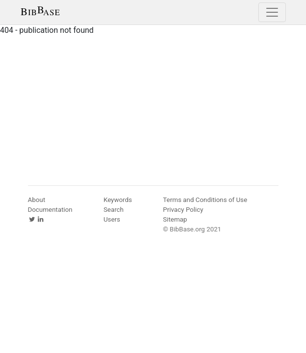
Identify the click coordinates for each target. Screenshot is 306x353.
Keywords (118, 199)
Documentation (50, 209)
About (37, 199)
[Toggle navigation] (272, 12)
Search (114, 209)
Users (112, 219)
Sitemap (175, 219)
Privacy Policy (183, 209)
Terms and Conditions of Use (205, 199)
